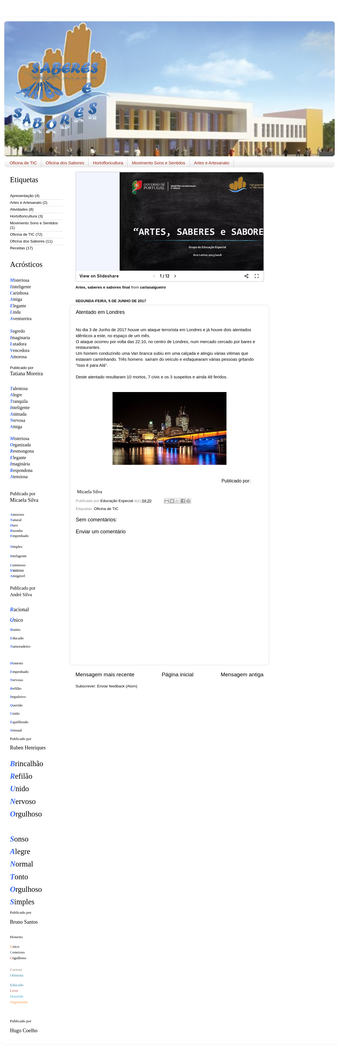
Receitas (17, 248)
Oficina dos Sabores (65, 162)
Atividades (19, 209)
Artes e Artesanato (211, 162)
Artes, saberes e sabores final (102, 287)
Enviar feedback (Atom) (117, 686)
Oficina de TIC (23, 162)
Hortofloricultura (108, 162)
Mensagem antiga (242, 674)
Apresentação (22, 196)
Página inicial (177, 674)
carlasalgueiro (153, 287)
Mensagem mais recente (104, 674)
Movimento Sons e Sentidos (158, 162)
